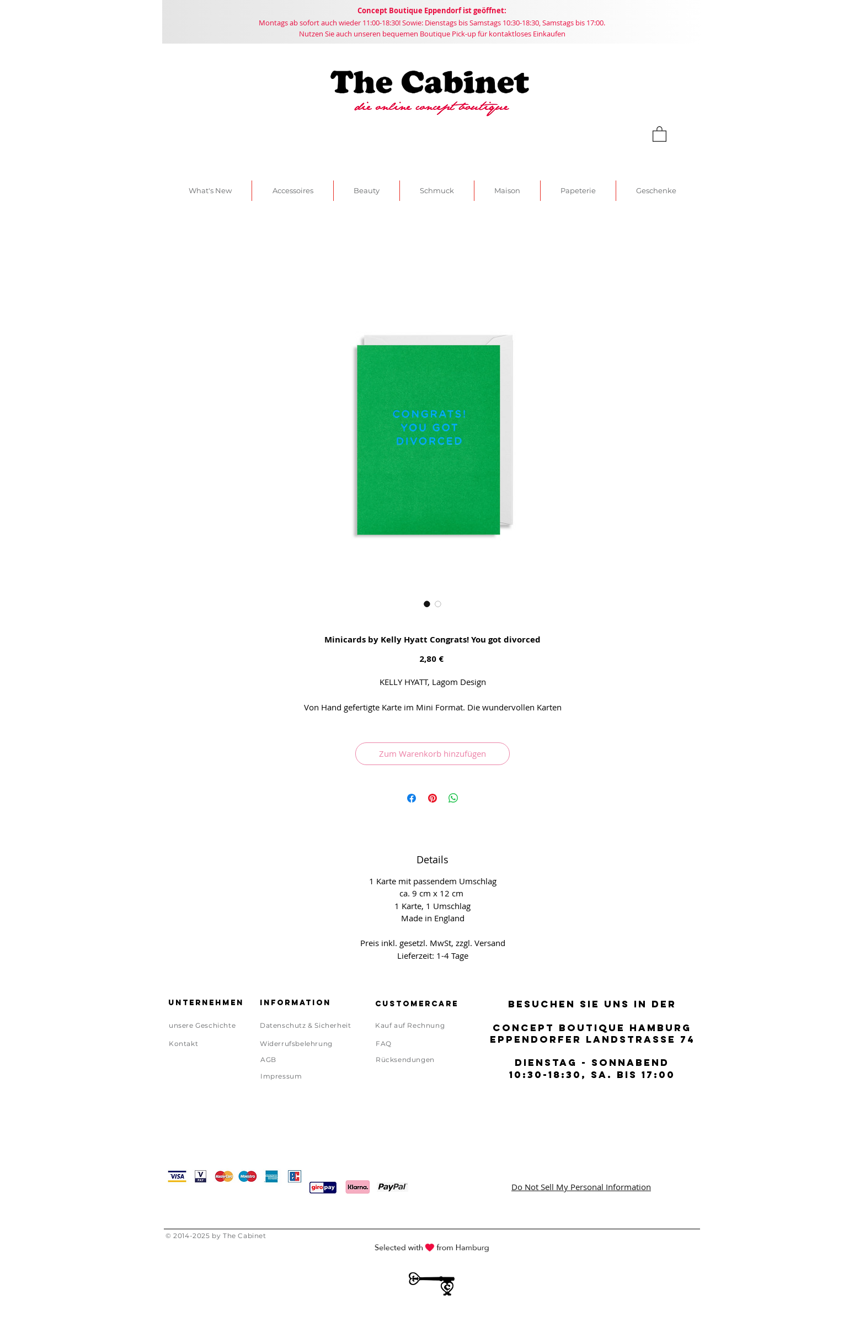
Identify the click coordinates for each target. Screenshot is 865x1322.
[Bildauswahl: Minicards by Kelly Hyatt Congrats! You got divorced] (426, 603)
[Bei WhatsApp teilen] (453, 798)
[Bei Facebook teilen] (411, 798)
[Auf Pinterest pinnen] (432, 798)
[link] (659, 133)
